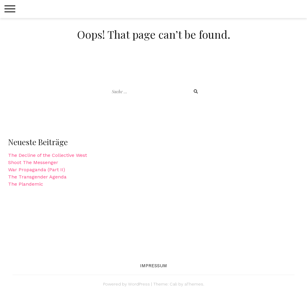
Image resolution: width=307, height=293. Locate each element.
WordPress (139, 284)
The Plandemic (25, 184)
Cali (173, 284)
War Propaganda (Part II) (36, 169)
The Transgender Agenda (37, 177)
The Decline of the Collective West (47, 155)
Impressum (153, 265)
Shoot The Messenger (33, 162)
